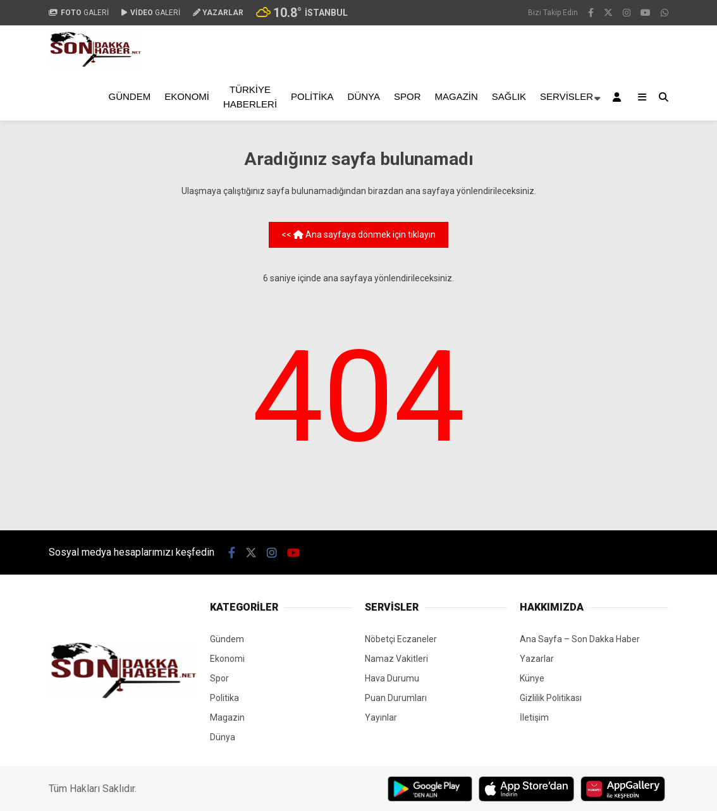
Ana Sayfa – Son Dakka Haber (580, 639)
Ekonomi (186, 96)
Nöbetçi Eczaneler (401, 639)
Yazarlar (537, 659)
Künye (532, 678)
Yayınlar (381, 717)
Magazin (456, 96)
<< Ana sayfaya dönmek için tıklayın (358, 234)
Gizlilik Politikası (551, 698)
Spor (407, 96)
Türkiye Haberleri (250, 96)
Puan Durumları (396, 698)
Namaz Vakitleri (396, 659)
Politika (312, 96)
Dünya (364, 96)
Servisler (566, 96)
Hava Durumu (392, 678)
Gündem (130, 96)
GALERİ (79, 12)
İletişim (534, 717)
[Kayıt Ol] (619, 97)
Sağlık (509, 96)
